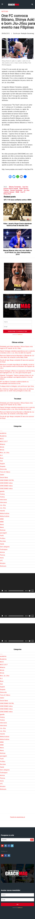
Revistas (3, 541)
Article (2, 447)
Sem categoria (4, 547)
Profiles (2, 538)
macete (2, 511)
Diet (1, 461)
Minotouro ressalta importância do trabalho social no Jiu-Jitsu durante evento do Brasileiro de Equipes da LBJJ (17, 366)
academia (3, 433)
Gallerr (2, 475)
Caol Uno (25, 187)
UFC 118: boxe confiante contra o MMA (17, 200)
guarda (2, 491)
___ (1, 430)
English (2, 464)
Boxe (1, 458)
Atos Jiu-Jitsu (4, 452)
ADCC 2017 (4, 441)
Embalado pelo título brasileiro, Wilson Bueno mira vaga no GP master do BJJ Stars (16, 347)
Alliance (2, 444)
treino (2, 558)
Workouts (3, 566)
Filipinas (6, 190)
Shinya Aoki (7, 194)
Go (32, 839)
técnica (2, 552)
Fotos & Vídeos (5, 472)
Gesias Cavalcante (16, 190)
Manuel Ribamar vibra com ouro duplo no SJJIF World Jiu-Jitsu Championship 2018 (17, 252)
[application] (17, 583)
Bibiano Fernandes (15, 187)
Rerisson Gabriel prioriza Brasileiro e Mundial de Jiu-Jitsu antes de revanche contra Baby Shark (17, 356)
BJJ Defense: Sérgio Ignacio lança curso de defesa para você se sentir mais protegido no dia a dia (17, 390)
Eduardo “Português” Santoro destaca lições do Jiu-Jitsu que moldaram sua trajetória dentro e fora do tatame (17, 377)
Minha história (4, 513)
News (2, 524)
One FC (22, 192)
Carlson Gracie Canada (10, 188)
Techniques (3, 549)
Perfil (2, 536)
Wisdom (2, 563)
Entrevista (3, 469)
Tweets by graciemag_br (17, 817)
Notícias (4, 11)
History (2, 494)
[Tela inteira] (33, 591)
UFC (1, 560)
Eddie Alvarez (23, 188)
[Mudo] (30, 591)
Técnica (2, 555)
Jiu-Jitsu (26, 190)
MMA (17, 192)
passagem (3, 533)
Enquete (2, 466)
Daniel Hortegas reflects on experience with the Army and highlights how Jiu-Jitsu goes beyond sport (17, 372)
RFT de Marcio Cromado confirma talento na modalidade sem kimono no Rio (14, 382)
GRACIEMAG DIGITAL (7, 480)
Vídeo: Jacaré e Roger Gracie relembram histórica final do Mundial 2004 (17, 224)
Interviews (3, 500)
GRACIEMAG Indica (6, 483)
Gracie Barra (4, 477)
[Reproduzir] (2, 591)
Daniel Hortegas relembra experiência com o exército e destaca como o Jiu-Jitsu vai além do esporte (17, 352)
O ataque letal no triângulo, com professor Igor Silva (17, 386)
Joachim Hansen (8, 192)
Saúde (2, 544)
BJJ (1, 455)
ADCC (2, 439)
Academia (3, 436)
